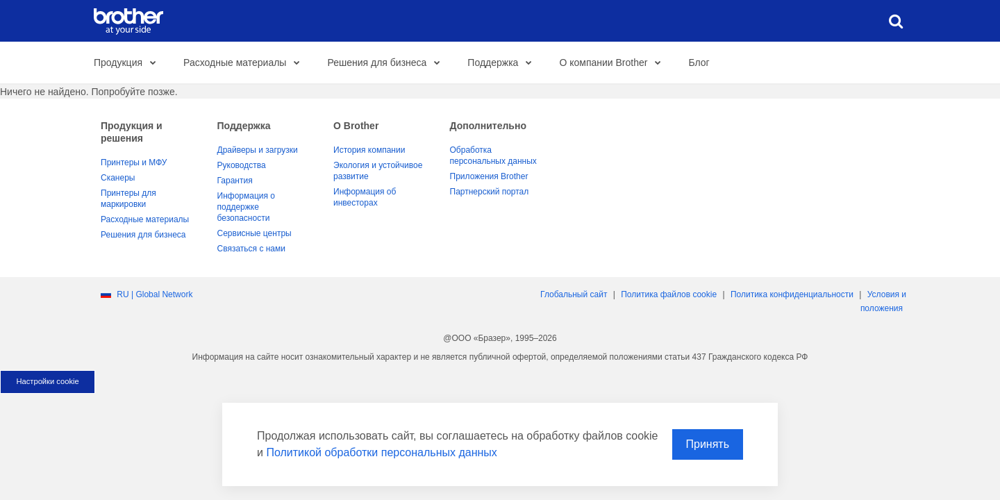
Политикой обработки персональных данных (381, 452)
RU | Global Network (154, 294)
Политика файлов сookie (669, 294)
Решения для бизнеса (387, 63)
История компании (369, 150)
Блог (698, 62)
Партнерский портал (489, 192)
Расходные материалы (245, 63)
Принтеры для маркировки (128, 198)
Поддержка (503, 63)
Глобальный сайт (573, 294)
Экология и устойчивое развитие (377, 170)
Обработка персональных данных (493, 155)
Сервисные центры (254, 233)
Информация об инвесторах (364, 197)
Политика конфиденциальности (792, 294)
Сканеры (118, 178)
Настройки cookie (47, 381)
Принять (708, 444)
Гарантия (235, 180)
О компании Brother (613, 63)
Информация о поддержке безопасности (246, 207)
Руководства (241, 165)
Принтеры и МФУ (134, 162)
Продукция (128, 63)
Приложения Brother (489, 176)
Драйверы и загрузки (257, 150)
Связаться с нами (251, 248)
